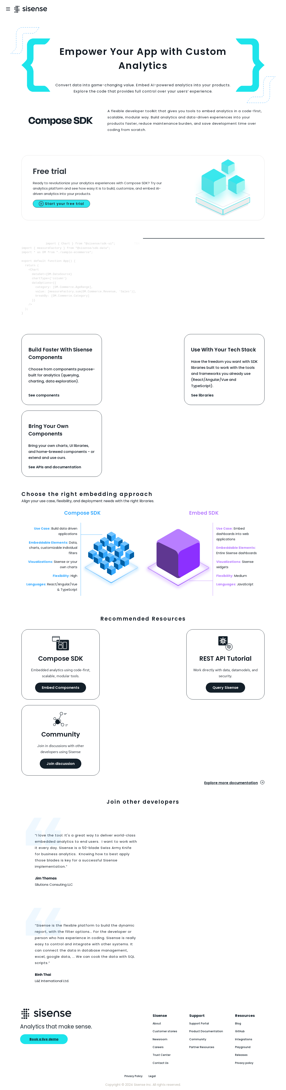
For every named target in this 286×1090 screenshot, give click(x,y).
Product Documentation (206, 1031)
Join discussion (60, 763)
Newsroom (160, 1039)
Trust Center (161, 1055)
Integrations (243, 1039)
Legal (152, 1076)
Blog (238, 1023)
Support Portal (199, 1023)
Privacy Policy (133, 1076)
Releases (241, 1055)
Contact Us (160, 1063)
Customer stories (165, 1031)
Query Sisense (225, 687)
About (157, 1023)
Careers (158, 1047)
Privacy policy (244, 1063)
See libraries (202, 395)
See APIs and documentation (54, 467)
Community (197, 1039)
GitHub (240, 1031)
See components (43, 395)
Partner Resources (201, 1047)
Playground (242, 1047)
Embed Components (60, 687)
